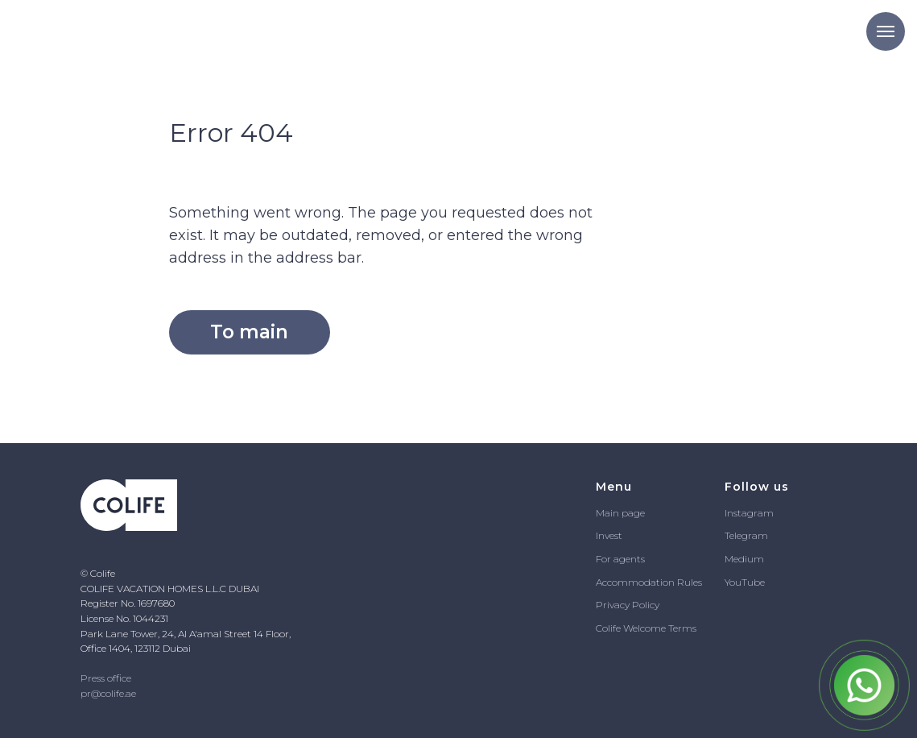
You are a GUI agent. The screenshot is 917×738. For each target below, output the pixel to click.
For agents (620, 559)
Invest (609, 535)
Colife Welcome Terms (646, 628)
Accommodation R (640, 582)
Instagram (749, 513)
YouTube (745, 582)
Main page (620, 513)
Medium (744, 559)
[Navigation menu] (885, 31)
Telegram (746, 535)
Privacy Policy (627, 605)
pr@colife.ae (108, 693)
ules (693, 582)
